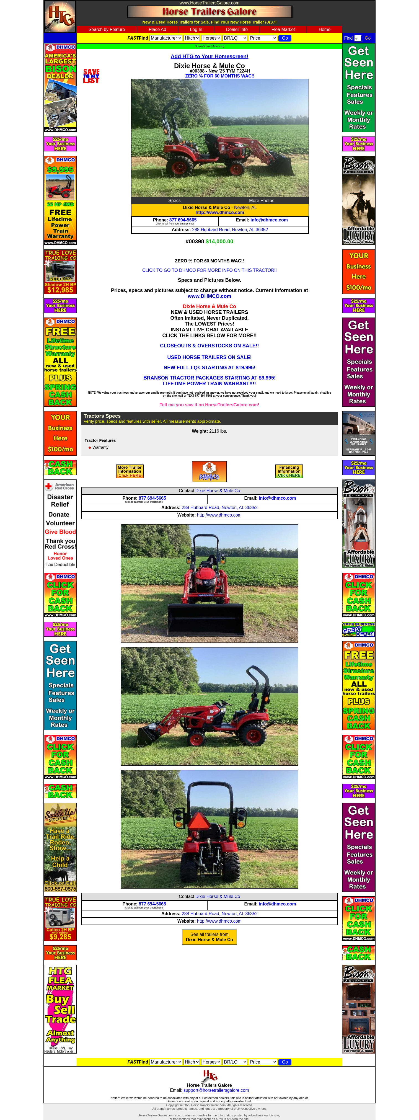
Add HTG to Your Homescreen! (210, 56)
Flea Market (283, 29)
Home (324, 29)
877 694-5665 (183, 220)
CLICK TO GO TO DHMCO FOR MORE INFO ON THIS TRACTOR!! (209, 270)
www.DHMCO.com (209, 296)
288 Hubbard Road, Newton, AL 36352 (230, 229)
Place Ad (157, 29)
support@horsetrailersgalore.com (216, 1090)
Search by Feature (107, 29)
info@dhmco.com (269, 220)
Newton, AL (245, 207)
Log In (196, 29)
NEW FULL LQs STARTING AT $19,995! (209, 367)
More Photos (261, 200)
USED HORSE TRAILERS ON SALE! (209, 357)
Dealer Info (237, 29)
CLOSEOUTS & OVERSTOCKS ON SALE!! (209, 346)
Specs (174, 200)
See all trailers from (209, 937)
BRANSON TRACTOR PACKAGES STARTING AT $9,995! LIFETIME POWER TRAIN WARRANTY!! (209, 380)
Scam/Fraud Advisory (209, 46)
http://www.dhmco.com (220, 212)
